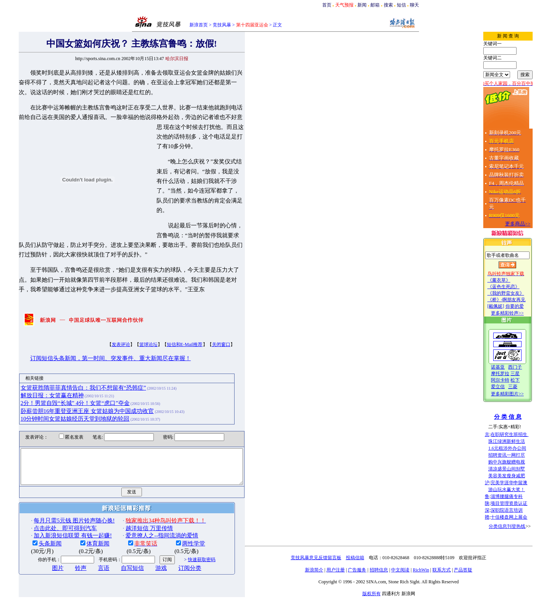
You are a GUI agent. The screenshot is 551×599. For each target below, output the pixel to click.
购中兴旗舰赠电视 (520, 462)
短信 (401, 5)
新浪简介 (327, 570)
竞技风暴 (222, 25)
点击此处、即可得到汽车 (51, 515)
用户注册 (349, 570)
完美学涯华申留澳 (522, 482)
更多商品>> (531, 224)
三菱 (526, 386)
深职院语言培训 (520, 510)
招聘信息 (392, 570)
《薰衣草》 (512, 280)
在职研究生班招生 (523, 434)
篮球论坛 (135, 325)
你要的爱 (528, 306)
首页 (326, 5)
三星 (528, 373)
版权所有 (385, 593)
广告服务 (370, 570)
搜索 (388, 5)
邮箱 (375, 5)
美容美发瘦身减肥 (520, 475)
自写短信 (119, 556)
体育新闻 (84, 531)
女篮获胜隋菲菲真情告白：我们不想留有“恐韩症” (70, 368)
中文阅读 (413, 570)
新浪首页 (198, 25)
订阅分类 (176, 556)
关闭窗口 (208, 325)
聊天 (414, 5)
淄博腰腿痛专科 (520, 496)
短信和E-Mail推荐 (171, 325)
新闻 (362, 5)
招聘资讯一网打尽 (520, 455)
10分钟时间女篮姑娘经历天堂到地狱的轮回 (61, 399)
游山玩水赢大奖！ (520, 489)
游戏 (147, 556)
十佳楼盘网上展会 (522, 517)
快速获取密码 (188, 547)
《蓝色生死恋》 (517, 286)
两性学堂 (180, 531)
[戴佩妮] (509, 306)
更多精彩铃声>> (520, 313)
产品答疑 (476, 570)
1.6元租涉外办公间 (521, 448)
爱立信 (511, 386)
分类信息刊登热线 (520, 526)
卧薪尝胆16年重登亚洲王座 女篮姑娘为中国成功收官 (74, 391)
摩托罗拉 (513, 373)
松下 (528, 380)
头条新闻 (36, 531)
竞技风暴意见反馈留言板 (329, 557)
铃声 (67, 556)
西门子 (528, 367)
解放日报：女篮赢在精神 (38, 376)
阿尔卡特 (513, 380)
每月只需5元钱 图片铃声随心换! (60, 508)
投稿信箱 (368, 557)
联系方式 (455, 570)
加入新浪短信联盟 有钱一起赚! (59, 523)
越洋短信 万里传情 (136, 515)
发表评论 (107, 325)
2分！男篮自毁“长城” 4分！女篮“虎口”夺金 (61, 384)
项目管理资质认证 (522, 503)
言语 (90, 556)
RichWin (434, 570)
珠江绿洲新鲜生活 (520, 441)
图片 (44, 556)
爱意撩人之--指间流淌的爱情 (148, 523)
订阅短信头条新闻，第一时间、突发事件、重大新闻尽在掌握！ (97, 339)
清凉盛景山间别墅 (520, 469)
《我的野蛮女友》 (519, 293)
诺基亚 (511, 367)
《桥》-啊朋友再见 (520, 299)
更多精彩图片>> (520, 394)
